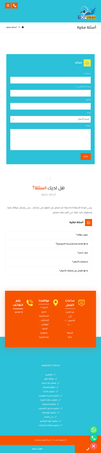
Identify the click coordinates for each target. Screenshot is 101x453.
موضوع (88, 99)
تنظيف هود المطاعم (50, 421)
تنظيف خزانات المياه (50, 400)
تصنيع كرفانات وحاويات (50, 425)
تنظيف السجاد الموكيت (50, 396)
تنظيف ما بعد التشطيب (50, 408)
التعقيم (50, 374)
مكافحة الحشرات (50, 404)
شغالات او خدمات (50, 383)
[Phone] (93, 438)
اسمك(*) (87, 73)
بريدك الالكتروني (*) (83, 86)
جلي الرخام (50, 417)
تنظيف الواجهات (50, 412)
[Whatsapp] (93, 429)
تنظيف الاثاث (50, 391)
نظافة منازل (50, 379)
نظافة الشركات (50, 387)
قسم (89, 112)
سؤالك (88, 125)
